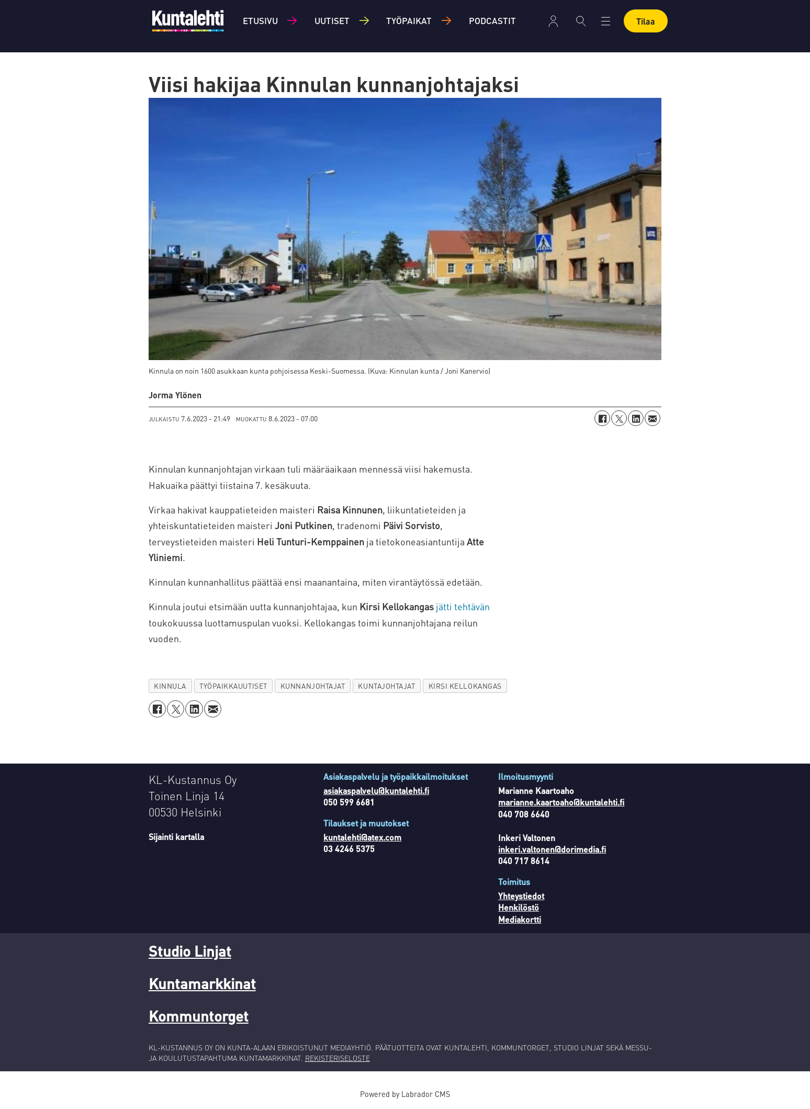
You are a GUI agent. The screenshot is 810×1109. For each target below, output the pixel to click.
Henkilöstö (518, 907)
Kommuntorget (199, 1015)
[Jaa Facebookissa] (602, 418)
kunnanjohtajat (312, 685)
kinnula (170, 685)
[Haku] (581, 21)
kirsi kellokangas (465, 685)
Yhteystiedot (521, 895)
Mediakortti (519, 919)
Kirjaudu (553, 21)
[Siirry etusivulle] (187, 20)
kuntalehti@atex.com (362, 837)
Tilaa (645, 21)
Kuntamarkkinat (202, 983)
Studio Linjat (190, 951)
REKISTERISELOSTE (337, 1057)
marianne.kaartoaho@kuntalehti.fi (561, 802)
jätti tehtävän (462, 606)
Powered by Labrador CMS (405, 1094)
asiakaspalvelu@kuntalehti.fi (376, 790)
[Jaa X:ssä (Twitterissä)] (619, 418)
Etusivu (260, 20)
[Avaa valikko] (605, 21)
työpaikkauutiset (233, 685)
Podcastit (492, 20)
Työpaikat (409, 20)
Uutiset (332, 20)
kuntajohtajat (386, 685)
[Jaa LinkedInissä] (636, 418)
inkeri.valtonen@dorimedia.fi (552, 849)
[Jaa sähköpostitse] (652, 418)
